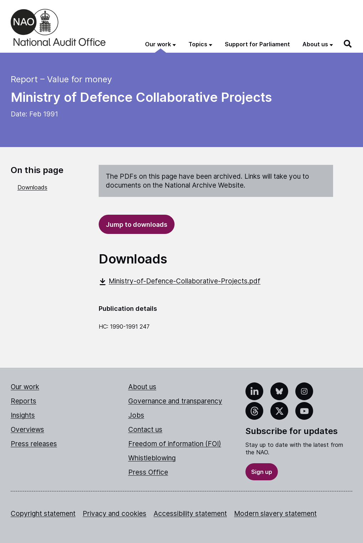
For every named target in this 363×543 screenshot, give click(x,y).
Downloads (32, 187)
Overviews (27, 429)
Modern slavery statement (275, 514)
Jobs (136, 415)
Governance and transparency (175, 401)
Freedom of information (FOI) (174, 444)
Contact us (145, 429)
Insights (23, 415)
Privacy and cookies (114, 514)
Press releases (34, 444)
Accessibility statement (190, 514)
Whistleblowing (152, 458)
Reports (23, 401)
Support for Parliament (257, 44)
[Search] (348, 44)
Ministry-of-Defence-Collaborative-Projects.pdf (179, 281)
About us (142, 387)
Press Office (148, 472)
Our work (25, 387)
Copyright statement (43, 514)
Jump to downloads (136, 224)
